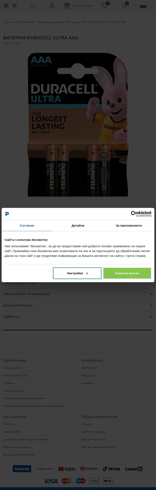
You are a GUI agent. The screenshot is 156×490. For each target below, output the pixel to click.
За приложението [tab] (129, 225)
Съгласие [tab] (27, 225)
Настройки (77, 273)
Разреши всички (127, 273)
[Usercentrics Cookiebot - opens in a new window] (133, 214)
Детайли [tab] (78, 225)
